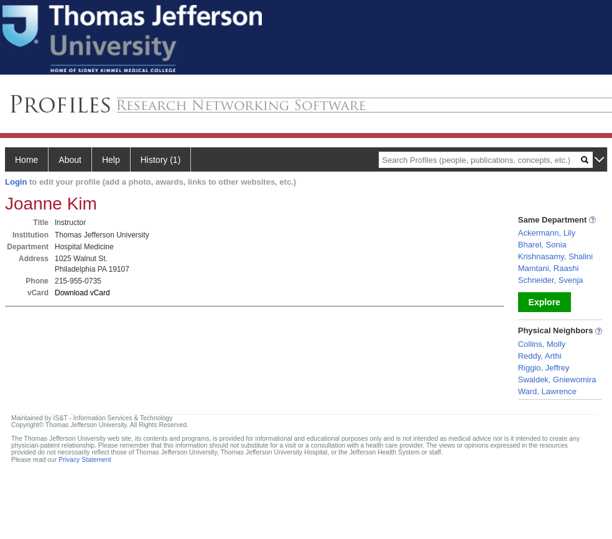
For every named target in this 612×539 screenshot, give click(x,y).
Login (16, 182)
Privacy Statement (84, 459)
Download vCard (82, 292)
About (69, 160)
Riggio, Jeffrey (544, 367)
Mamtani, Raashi (548, 268)
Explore (544, 302)
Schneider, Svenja (550, 280)
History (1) (161, 160)
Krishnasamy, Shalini (555, 256)
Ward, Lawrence (547, 391)
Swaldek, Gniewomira (557, 379)
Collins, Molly (542, 344)
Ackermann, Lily (546, 232)
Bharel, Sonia (542, 244)
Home (26, 160)
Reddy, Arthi (540, 356)
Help (111, 160)
